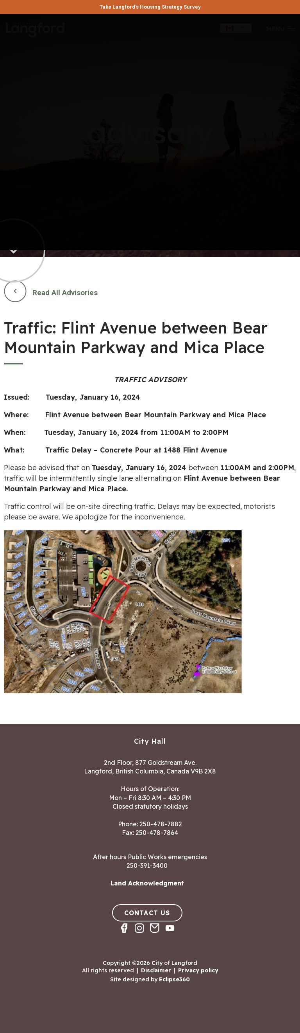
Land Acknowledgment (147, 883)
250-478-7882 (160, 824)
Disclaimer (156, 970)
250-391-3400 (147, 865)
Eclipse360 (174, 979)
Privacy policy (198, 970)
